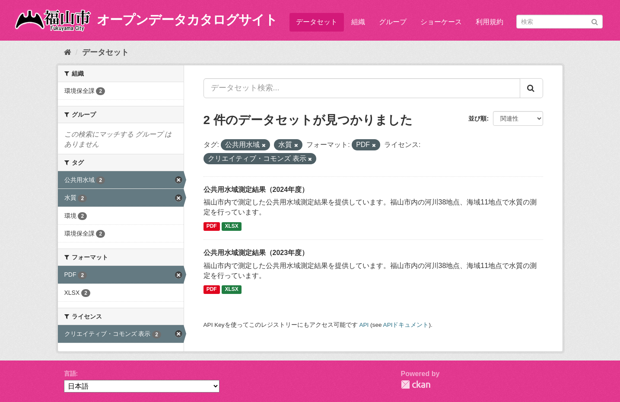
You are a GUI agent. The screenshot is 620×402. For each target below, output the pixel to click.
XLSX (231, 226)
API (364, 325)
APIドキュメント (406, 325)
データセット (316, 22)
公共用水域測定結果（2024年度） (256, 189)
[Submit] (594, 21)
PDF (212, 226)
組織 (358, 22)
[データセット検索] (559, 22)
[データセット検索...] (361, 88)
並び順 (477, 118)
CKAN (415, 384)
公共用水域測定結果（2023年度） (256, 252)
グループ (393, 22)
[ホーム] (67, 52)
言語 (70, 373)
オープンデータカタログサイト (187, 20)
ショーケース (441, 22)
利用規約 (489, 22)
